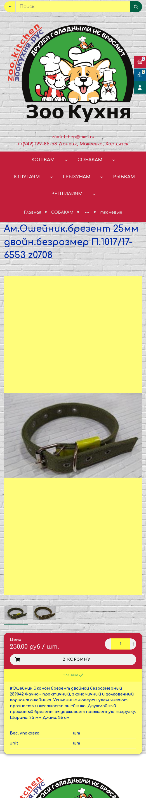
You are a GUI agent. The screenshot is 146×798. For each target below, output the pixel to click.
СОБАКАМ (89, 159)
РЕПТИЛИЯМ (67, 193)
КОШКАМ (43, 159)
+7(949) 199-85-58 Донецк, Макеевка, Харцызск (73, 144)
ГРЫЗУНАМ (76, 176)
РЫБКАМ (124, 176)
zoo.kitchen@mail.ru (73, 137)
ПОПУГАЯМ (25, 176)
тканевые (111, 212)
